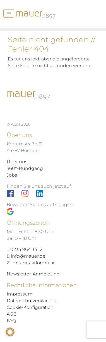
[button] (10, 332)
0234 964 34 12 (26, 249)
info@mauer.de (28, 256)
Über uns (17, 161)
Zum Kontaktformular (31, 262)
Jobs (12, 175)
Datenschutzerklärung (32, 300)
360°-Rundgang (25, 168)
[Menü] (8, 13)
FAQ (11, 320)
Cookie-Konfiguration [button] (30, 307)
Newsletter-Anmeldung (33, 274)
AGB (11, 314)
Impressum (20, 294)
